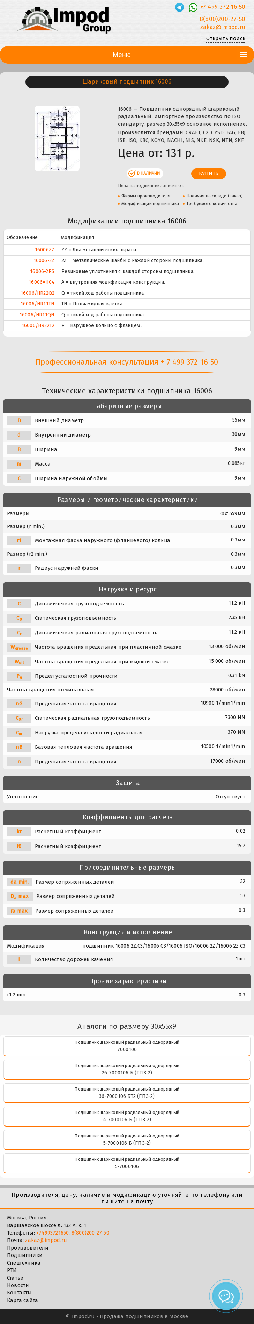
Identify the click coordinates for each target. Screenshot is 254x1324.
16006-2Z (44, 261)
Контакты (19, 1292)
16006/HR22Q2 (37, 293)
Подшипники (25, 1255)
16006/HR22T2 (38, 326)
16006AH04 (41, 282)
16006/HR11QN (37, 315)
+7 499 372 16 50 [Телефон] (222, 6)
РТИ (12, 1270)
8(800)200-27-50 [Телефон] (222, 19)
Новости (18, 1285)
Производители (28, 1248)
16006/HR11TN (37, 304)
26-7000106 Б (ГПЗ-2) (127, 1073)
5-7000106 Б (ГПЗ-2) (127, 1143)
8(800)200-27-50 (90, 1233)
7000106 (127, 1049)
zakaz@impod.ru (46, 1240)
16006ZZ (44, 250)
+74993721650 (52, 1233)
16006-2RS (42, 271)
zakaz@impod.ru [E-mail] (222, 27)
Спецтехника (23, 1263)
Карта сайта (22, 1300)
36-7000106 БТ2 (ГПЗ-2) (127, 1096)
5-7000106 (127, 1166)
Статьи (15, 1278)
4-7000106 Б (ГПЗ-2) (127, 1119)
